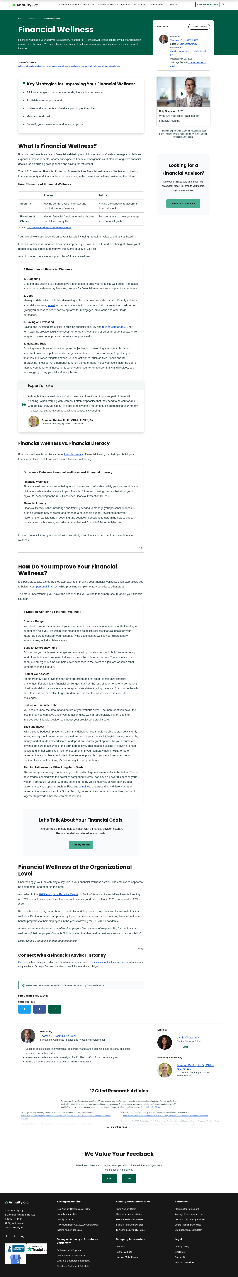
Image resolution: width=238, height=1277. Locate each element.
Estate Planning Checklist (188, 1223)
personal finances (47, 587)
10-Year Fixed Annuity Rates (130, 1228)
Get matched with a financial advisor (109, 962)
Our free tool (25, 962)
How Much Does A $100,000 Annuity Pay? (78, 1223)
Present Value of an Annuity (71, 1254)
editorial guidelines (153, 1106)
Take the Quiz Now (183, 204)
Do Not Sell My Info (15, 1225)
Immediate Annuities (67, 1212)
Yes (109, 1176)
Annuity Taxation (65, 1218)
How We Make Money (127, 1255)
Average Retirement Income (189, 1212)
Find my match (81, 845)
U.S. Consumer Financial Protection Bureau (49, 228)
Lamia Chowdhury (188, 44)
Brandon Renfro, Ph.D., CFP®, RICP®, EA (68, 421)
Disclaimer (180, 1250)
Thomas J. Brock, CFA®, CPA (184, 41)
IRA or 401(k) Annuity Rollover (190, 1218)
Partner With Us (124, 1250)
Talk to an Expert (206, 5)
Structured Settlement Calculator (73, 1264)
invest (51, 306)
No (129, 1176)
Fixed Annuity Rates (126, 1207)
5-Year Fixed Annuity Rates (129, 1223)
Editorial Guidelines (184, 1260)
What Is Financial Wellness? (31, 67)
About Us (172, 5)
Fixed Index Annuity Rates (129, 1212)
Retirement (139, 5)
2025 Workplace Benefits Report (58, 895)
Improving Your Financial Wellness (63, 67)
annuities (84, 787)
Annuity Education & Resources (76, 5)
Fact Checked (199, 27)
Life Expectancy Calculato (188, 1228)
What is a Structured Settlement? (73, 1259)
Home (20, 19)
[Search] (222, 5)
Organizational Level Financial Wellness (101, 67)
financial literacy (73, 455)
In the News (156, 5)
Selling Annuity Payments (69, 1248)
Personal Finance (33, 19)
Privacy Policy (182, 1245)
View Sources (117, 1125)
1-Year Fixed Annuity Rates (129, 1218)
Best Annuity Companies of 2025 (73, 1207)
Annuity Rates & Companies (114, 5)
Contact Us (180, 1255)
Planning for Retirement (187, 1207)
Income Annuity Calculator (70, 1228)
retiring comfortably (113, 327)
